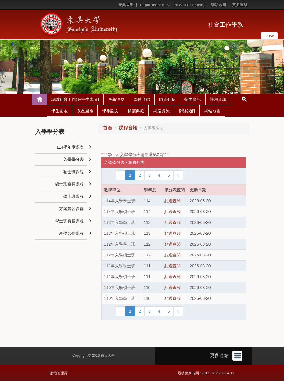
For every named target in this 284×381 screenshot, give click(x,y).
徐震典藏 (136, 110)
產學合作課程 (71, 233)
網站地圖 (218, 5)
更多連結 (239, 5)
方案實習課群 (71, 208)
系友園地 (85, 110)
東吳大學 (126, 5)
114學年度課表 (70, 147)
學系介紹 (142, 99)
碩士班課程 (73, 171)
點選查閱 (172, 200)
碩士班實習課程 (69, 184)
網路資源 (161, 110)
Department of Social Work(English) (172, 5)
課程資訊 (218, 99)
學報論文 (110, 110)
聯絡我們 (187, 110)
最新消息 (116, 99)
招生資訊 (192, 99)
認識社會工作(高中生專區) (75, 99)
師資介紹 (167, 99)
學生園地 (59, 110)
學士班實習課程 (69, 221)
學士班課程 (73, 196)
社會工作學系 (225, 24)
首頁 (107, 127)
